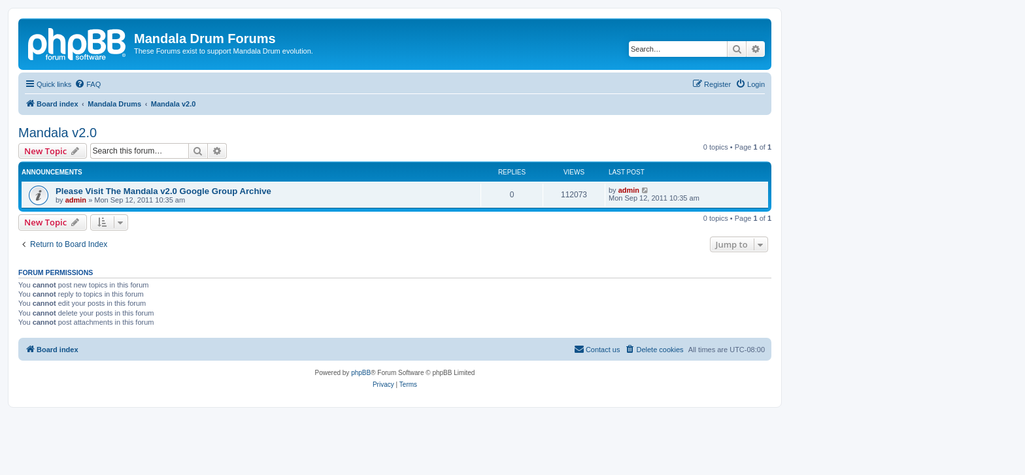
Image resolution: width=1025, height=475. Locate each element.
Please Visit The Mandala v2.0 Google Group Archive (163, 191)
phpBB (361, 372)
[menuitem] (88, 84)
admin (75, 200)
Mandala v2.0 (57, 132)
